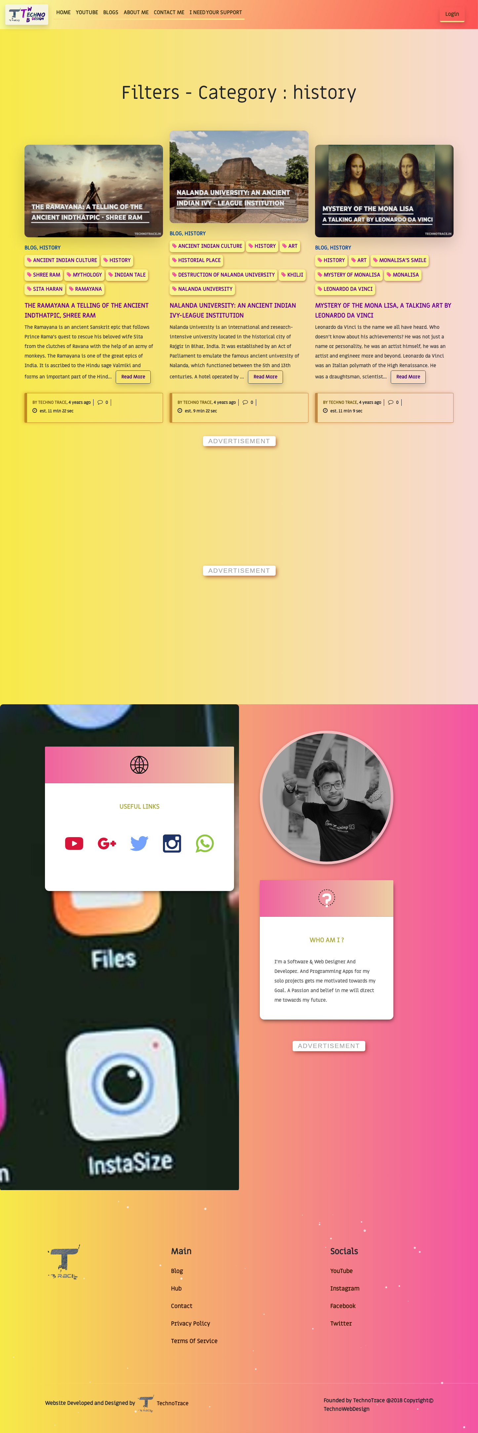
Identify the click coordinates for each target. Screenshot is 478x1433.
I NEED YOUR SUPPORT (215, 12)
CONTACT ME (169, 12)
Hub (176, 1289)
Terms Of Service (194, 1341)
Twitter (341, 1324)
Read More (133, 377)
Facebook (342, 1306)
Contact (181, 1306)
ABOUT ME (136, 12)
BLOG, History (42, 248)
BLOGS (110, 12)
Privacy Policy (190, 1324)
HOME (64, 12)
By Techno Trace (49, 402)
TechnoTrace (163, 1403)
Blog (177, 1271)
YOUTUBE (87, 12)
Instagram (344, 1289)
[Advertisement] (239, 498)
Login (452, 14)
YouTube (341, 1271)
